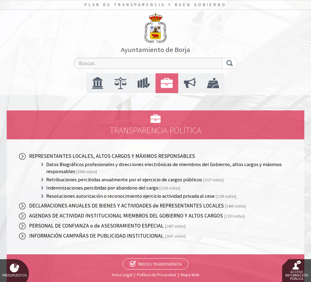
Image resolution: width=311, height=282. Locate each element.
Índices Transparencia (160, 264)
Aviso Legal (122, 274)
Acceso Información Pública (296, 271)
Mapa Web (190, 274)
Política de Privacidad (156, 274)
